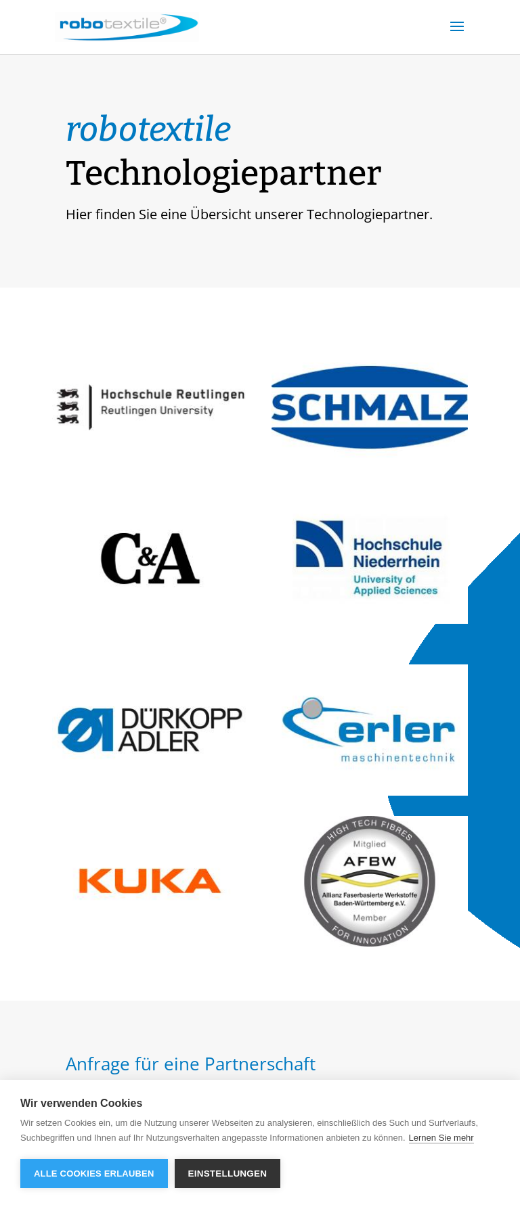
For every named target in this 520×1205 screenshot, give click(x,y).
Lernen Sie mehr (441, 1138)
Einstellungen (227, 1173)
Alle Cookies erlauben (94, 1173)
